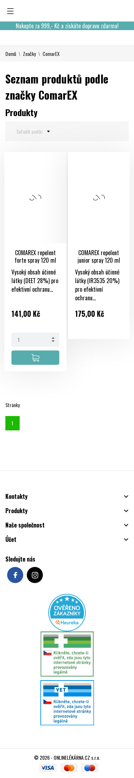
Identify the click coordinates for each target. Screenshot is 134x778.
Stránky (12, 405)
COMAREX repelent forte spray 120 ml (35, 256)
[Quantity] (35, 340)
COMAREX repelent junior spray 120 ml (99, 256)
